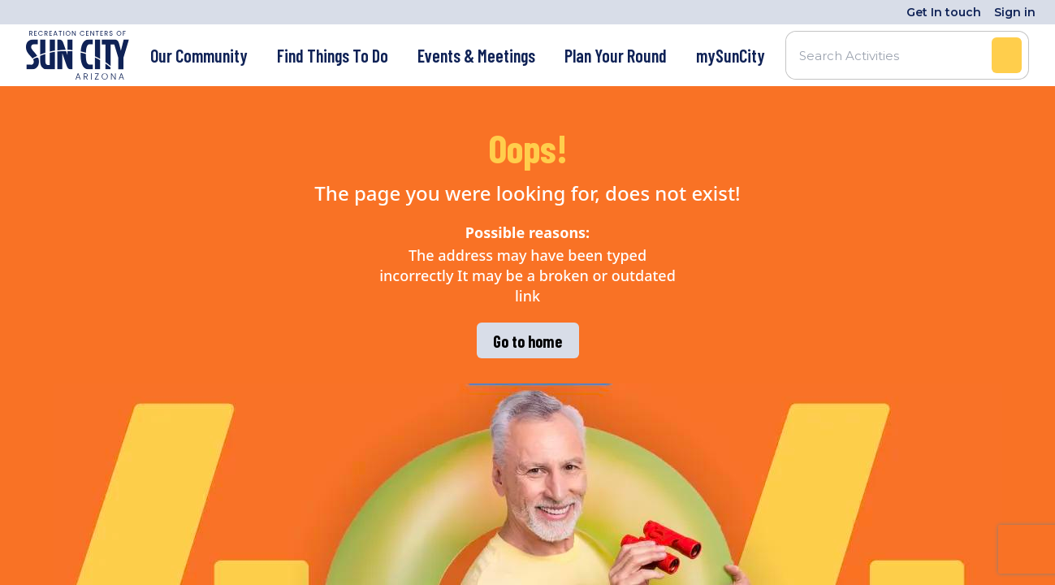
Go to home (527, 341)
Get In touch (943, 12)
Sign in (1015, 12)
